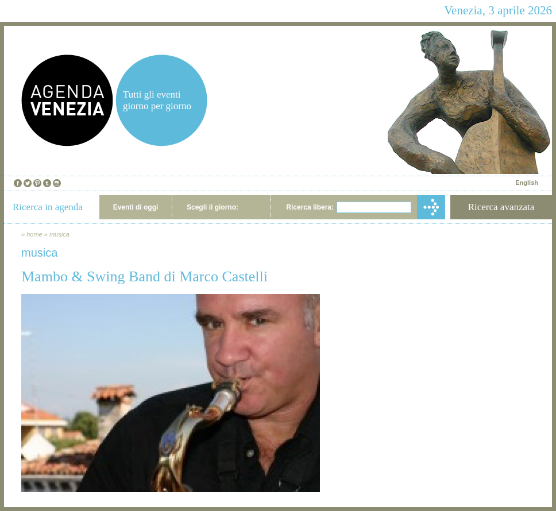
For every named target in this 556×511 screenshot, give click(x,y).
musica (59, 234)
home (34, 234)
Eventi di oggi (136, 207)
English (526, 182)
